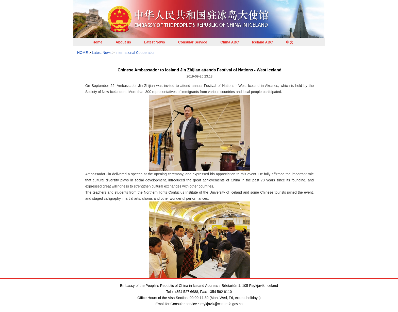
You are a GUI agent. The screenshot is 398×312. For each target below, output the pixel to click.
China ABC (229, 42)
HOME (82, 53)
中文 (289, 42)
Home (98, 42)
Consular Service (192, 42)
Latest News (154, 42)
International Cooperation (135, 53)
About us (123, 42)
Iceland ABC (262, 42)
